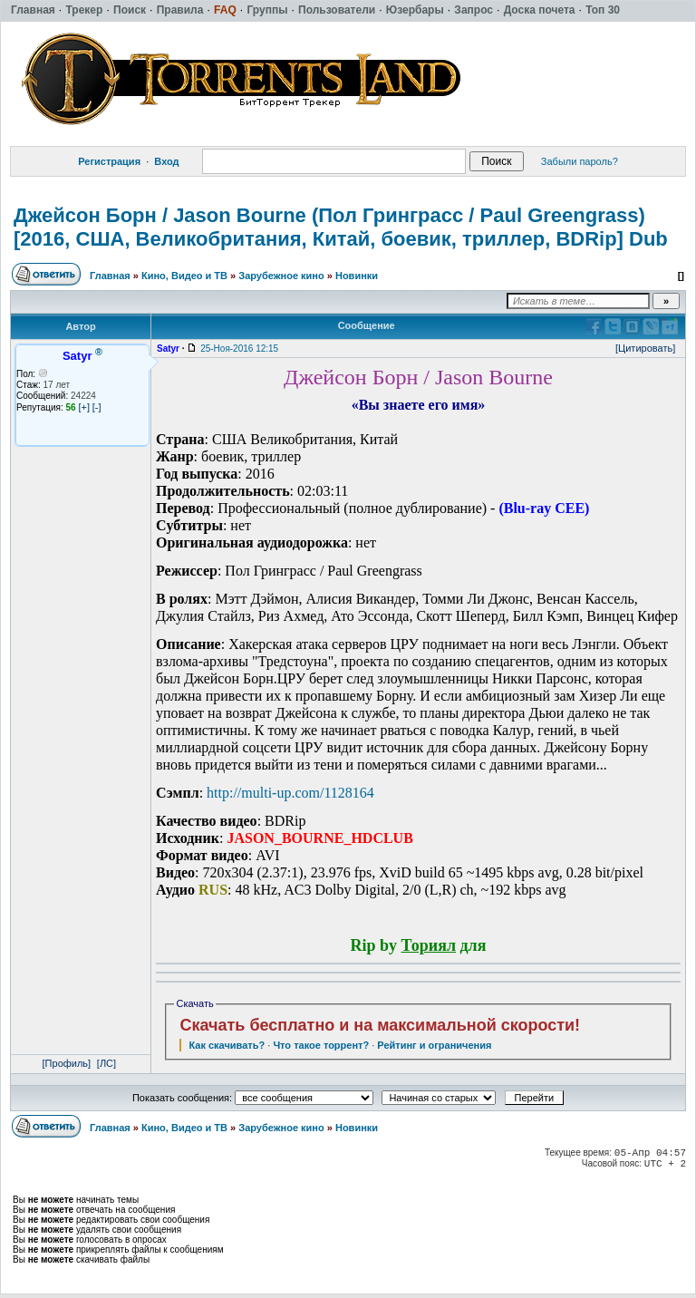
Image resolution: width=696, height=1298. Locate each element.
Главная (110, 275)
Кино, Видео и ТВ (184, 275)
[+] (84, 407)
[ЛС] (106, 1063)
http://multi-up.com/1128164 (290, 792)
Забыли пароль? (579, 161)
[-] (97, 407)
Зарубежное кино (281, 275)
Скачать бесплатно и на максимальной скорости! (379, 1025)
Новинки (356, 275)
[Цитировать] (645, 348)
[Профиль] (67, 1063)
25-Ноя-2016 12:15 (239, 349)
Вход (166, 161)
